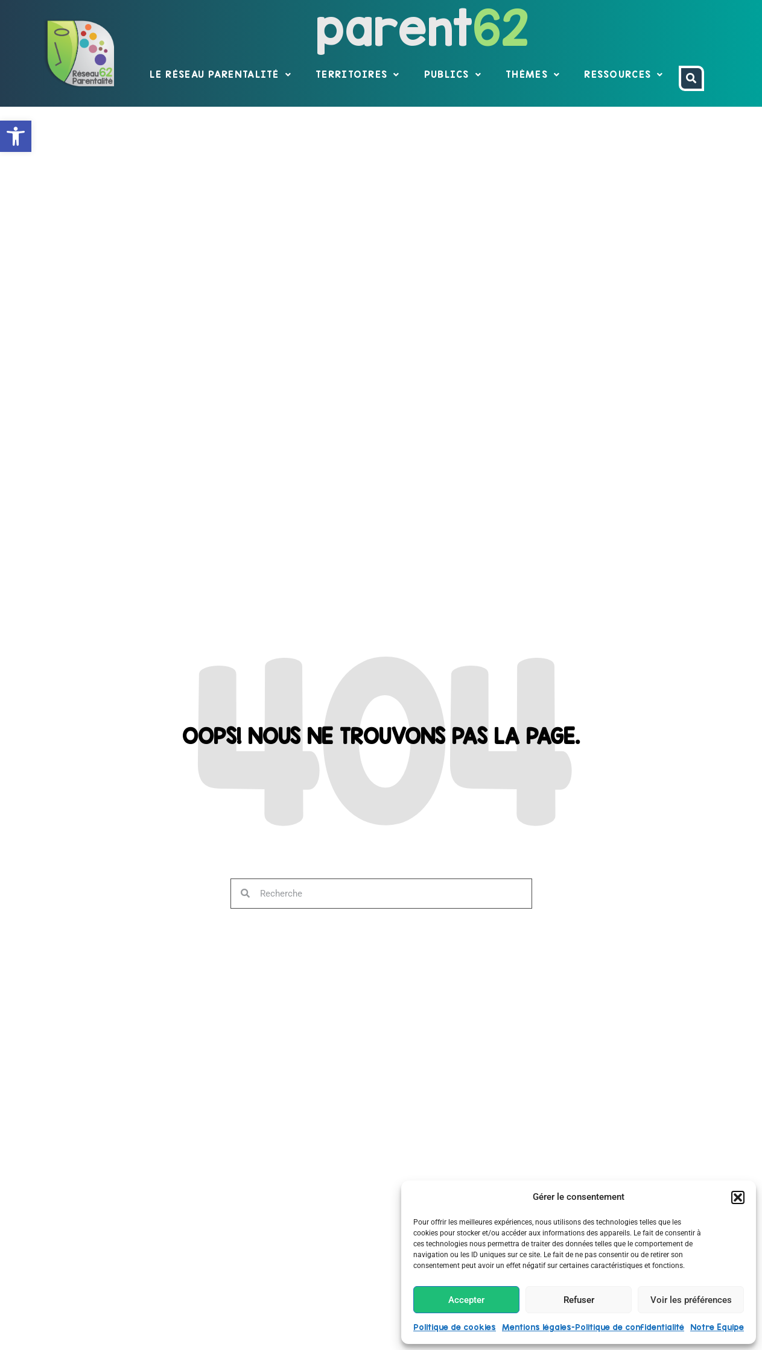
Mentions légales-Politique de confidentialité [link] (593, 1327)
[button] (738, 1197)
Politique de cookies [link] (454, 1327)
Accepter (466, 1300)
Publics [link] (452, 75)
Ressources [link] (623, 75)
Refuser (579, 1300)
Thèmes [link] (533, 75)
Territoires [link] (358, 75)
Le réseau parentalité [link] (220, 75)
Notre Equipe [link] (717, 1327)
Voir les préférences (691, 1300)
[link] (15, 136)
